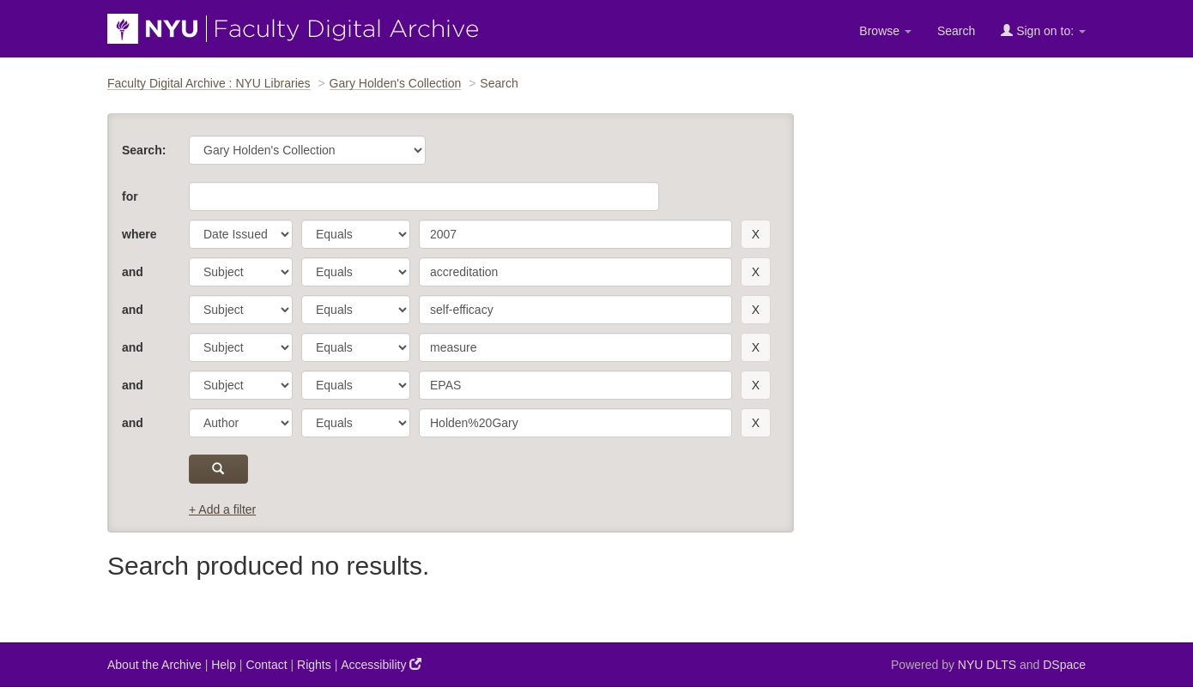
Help (223, 665)
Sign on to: (1043, 30)
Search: (144, 150)
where (139, 234)
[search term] (575, 234)
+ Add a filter (222, 509)
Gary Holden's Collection (396, 83)
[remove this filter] (756, 234)
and (132, 272)
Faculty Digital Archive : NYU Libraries (209, 83)
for (130, 196)
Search (956, 31)
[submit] (218, 469)
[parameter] (241, 234)
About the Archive (154, 665)
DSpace (1064, 665)
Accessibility (381, 664)
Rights (314, 665)
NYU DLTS (987, 665)
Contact (266, 665)
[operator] (355, 234)
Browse (885, 31)
